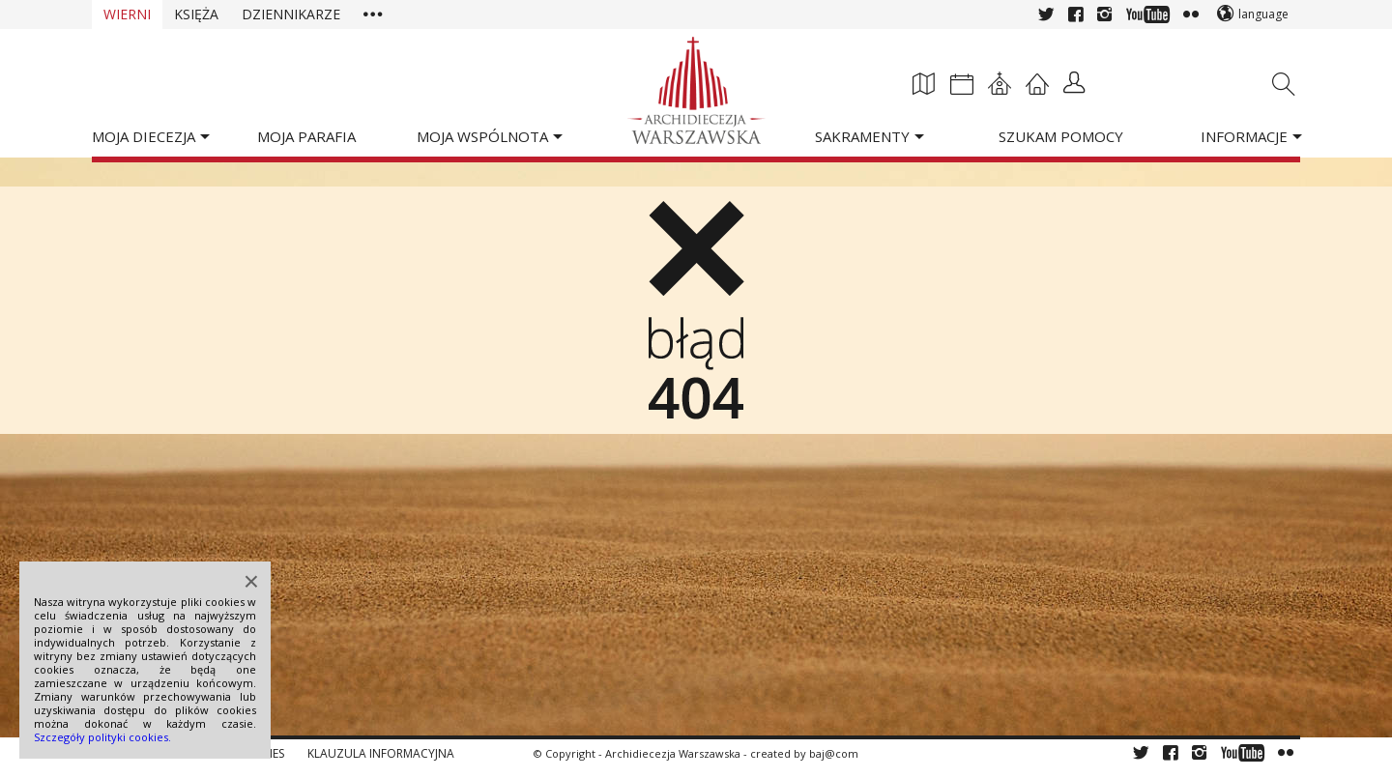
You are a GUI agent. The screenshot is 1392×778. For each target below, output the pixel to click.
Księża (196, 14)
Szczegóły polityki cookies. (102, 737)
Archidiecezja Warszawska (672, 753)
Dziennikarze (291, 14)
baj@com (833, 753)
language (1263, 14)
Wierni (127, 14)
